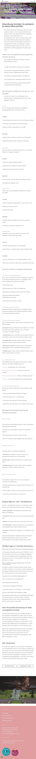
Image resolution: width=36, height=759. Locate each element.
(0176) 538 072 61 (8, 731)
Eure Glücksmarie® (7, 715)
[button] (32, 1)
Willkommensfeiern (7, 720)
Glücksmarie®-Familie (7, 718)
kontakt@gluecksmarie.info (13, 733)
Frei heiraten (5, 713)
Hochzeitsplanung (17, 6)
